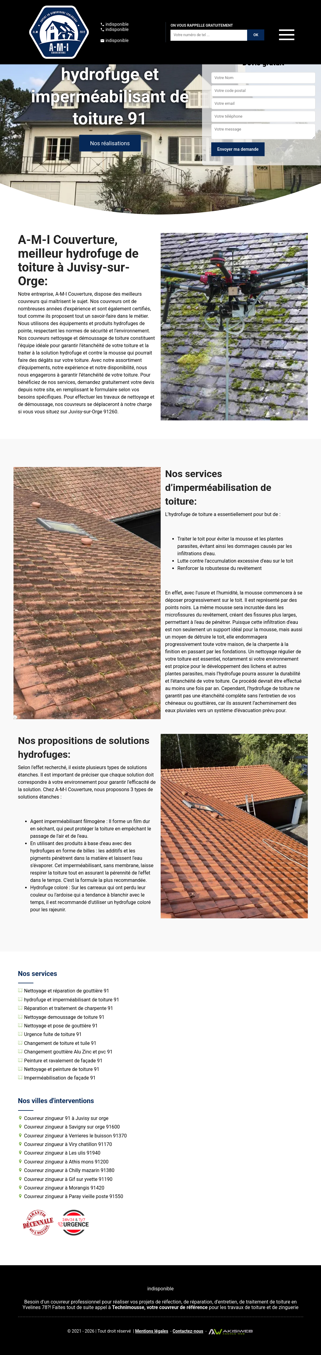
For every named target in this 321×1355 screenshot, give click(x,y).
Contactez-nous (188, 1331)
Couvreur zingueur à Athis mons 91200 (66, 1162)
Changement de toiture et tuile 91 (60, 1043)
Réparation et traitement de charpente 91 (68, 1008)
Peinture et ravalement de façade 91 (63, 1061)
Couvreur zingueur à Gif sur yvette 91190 (68, 1179)
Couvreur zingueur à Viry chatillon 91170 (68, 1144)
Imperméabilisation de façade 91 (60, 1078)
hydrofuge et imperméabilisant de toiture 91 (71, 1000)
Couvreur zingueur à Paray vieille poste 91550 (73, 1196)
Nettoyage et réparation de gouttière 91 (66, 991)
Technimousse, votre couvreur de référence (160, 1307)
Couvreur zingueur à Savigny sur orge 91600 (72, 1127)
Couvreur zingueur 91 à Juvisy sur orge (66, 1118)
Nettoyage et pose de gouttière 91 (61, 1026)
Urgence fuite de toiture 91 (53, 1034)
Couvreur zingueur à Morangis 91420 (64, 1188)
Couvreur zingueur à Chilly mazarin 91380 (69, 1170)
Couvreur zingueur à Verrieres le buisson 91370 (75, 1136)
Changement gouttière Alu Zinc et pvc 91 (68, 1052)
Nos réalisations (110, 143)
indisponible (114, 24)
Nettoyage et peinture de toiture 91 (62, 1069)
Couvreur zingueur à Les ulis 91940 (62, 1153)
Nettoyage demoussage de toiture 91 (64, 1017)
